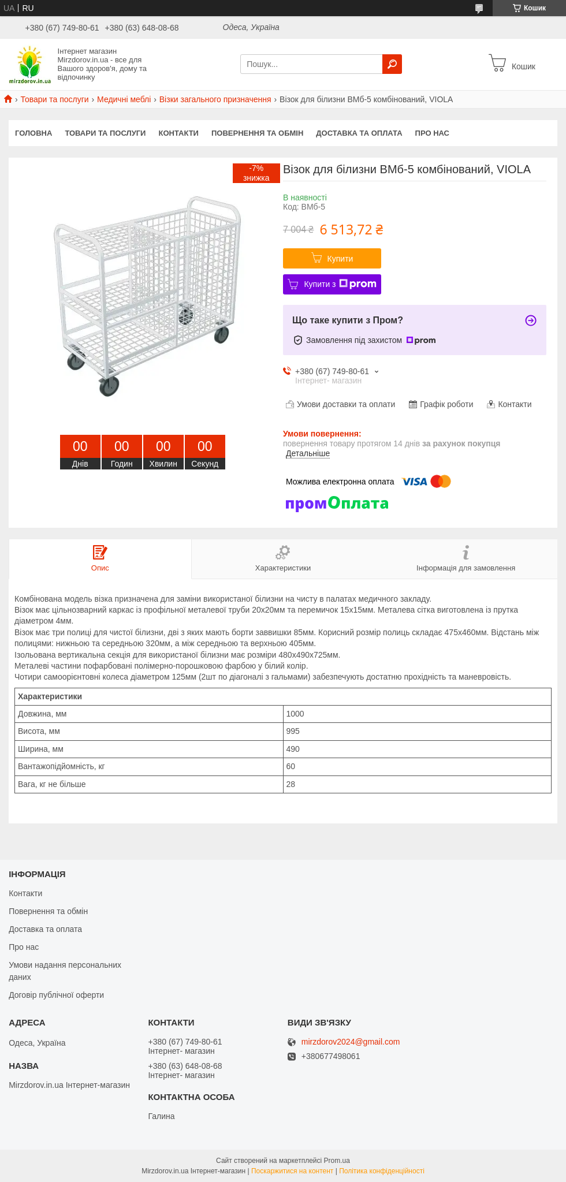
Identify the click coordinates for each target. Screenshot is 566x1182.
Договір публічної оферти (56, 995)
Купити (340, 258)
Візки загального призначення (215, 99)
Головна (33, 133)
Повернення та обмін (257, 133)
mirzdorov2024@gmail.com (350, 1042)
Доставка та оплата (359, 133)
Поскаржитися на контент (292, 1171)
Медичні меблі (124, 99)
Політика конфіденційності (382, 1171)
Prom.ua (337, 1161)
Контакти (178, 133)
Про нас (432, 133)
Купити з (340, 284)
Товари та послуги (54, 99)
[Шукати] (392, 64)
